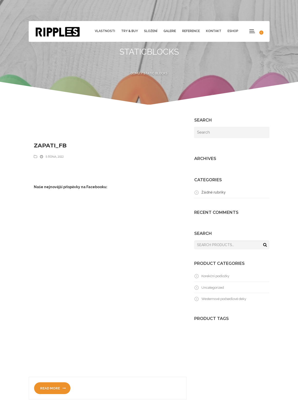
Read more (53, 388)
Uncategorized (212, 287)
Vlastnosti (105, 31)
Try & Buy (129, 31)
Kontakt (213, 31)
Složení (150, 31)
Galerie (169, 31)
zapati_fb (50, 145)
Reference (191, 31)
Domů (135, 73)
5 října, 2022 (55, 157)
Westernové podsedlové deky (223, 299)
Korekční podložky (215, 276)
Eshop (233, 31)
